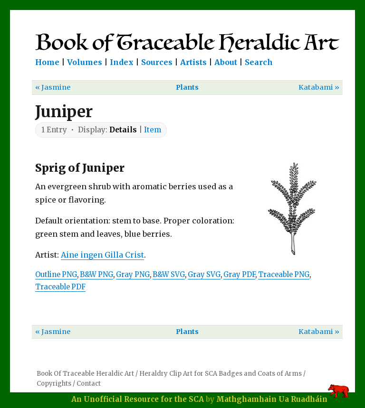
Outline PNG (56, 274)
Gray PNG (133, 274)
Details (123, 129)
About (225, 62)
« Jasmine (52, 87)
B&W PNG (96, 274)
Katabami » (318, 87)
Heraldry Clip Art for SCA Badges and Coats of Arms (220, 374)
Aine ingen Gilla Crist (102, 255)
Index (122, 62)
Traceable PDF (60, 287)
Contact (89, 384)
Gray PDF (239, 274)
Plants (187, 87)
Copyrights (54, 384)
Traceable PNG (283, 274)
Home (47, 62)
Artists (193, 62)
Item (152, 129)
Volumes (84, 62)
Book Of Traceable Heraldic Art (85, 374)
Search (259, 62)
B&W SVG (169, 274)
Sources (157, 62)
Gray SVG (204, 274)
